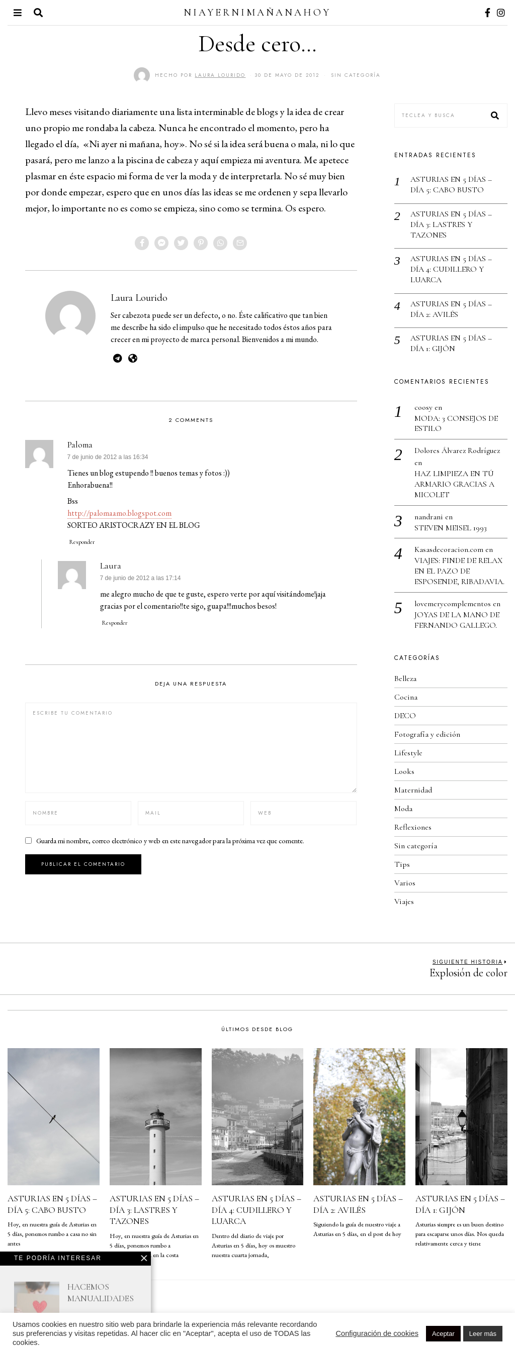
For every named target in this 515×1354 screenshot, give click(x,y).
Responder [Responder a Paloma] (82, 542)
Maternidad (413, 790)
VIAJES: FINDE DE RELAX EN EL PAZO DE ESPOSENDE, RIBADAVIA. (459, 571)
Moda (403, 809)
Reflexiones (413, 827)
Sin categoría (356, 75)
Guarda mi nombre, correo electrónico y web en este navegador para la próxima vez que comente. (170, 840)
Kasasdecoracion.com (448, 549)
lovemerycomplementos (452, 604)
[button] (495, 115)
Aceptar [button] (443, 1333)
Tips (402, 864)
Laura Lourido (139, 297)
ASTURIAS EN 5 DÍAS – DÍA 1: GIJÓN (451, 343)
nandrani (428, 517)
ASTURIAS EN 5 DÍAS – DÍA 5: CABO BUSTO (451, 184)
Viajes (404, 901)
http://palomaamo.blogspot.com (119, 513)
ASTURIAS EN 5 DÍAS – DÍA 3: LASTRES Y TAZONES (451, 224)
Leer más (482, 1333)
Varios (404, 883)
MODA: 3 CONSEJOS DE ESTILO (456, 423)
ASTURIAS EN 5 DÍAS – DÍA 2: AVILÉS (451, 309)
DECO (405, 716)
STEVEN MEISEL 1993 (450, 528)
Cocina (405, 697)
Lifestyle (408, 753)
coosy (423, 407)
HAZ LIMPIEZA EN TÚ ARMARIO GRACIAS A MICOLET (454, 484)
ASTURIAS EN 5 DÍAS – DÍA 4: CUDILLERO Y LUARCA (451, 269)
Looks (404, 771)
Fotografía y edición (427, 734)
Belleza (405, 678)
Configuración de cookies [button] (376, 1333)
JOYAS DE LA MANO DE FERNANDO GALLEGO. (456, 620)
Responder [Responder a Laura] (115, 623)
